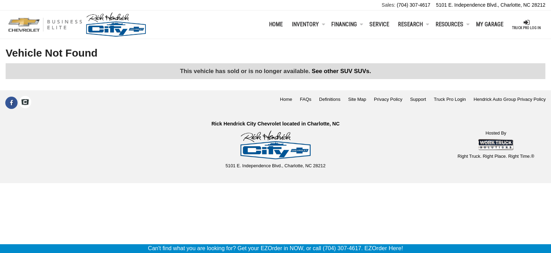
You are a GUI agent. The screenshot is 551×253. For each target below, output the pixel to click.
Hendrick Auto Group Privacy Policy (510, 99)
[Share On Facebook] (11, 103)
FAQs (306, 99)
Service (379, 24)
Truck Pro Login (450, 99)
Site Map (357, 99)
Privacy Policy (388, 99)
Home (276, 24)
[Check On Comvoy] (25, 103)
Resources (452, 24)
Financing (347, 24)
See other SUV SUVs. (341, 71)
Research (413, 24)
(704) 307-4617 (413, 5)
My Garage (489, 24)
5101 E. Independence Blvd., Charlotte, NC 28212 (490, 5)
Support (418, 99)
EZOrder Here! (383, 248)
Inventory (308, 24)
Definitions (330, 99)
